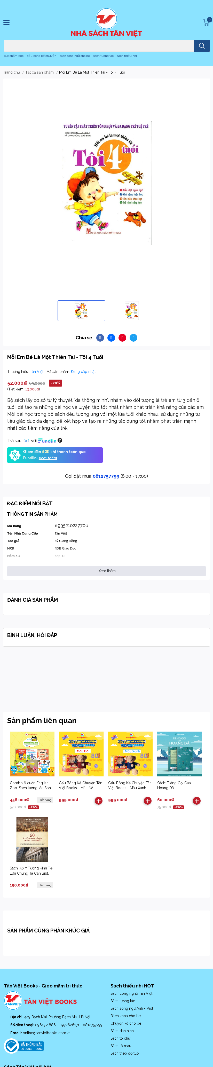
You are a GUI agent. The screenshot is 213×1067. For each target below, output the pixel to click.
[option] (81, 310)
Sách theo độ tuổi (125, 1053)
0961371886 (46, 1025)
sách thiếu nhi (127, 56)
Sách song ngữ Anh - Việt (132, 1008)
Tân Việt (37, 372)
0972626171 (69, 1025)
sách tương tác (103, 56)
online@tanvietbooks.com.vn (46, 1033)
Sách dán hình (122, 1031)
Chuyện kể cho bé (126, 1023)
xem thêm (48, 458)
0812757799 (106, 476)
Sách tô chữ (120, 1038)
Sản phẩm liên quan (41, 720)
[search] (202, 46)
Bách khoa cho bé (126, 1016)
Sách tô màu (121, 1046)
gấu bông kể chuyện (41, 56)
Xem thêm (107, 571)
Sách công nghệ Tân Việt (131, 993)
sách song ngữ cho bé (75, 56)
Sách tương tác (123, 1001)
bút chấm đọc (13, 56)
